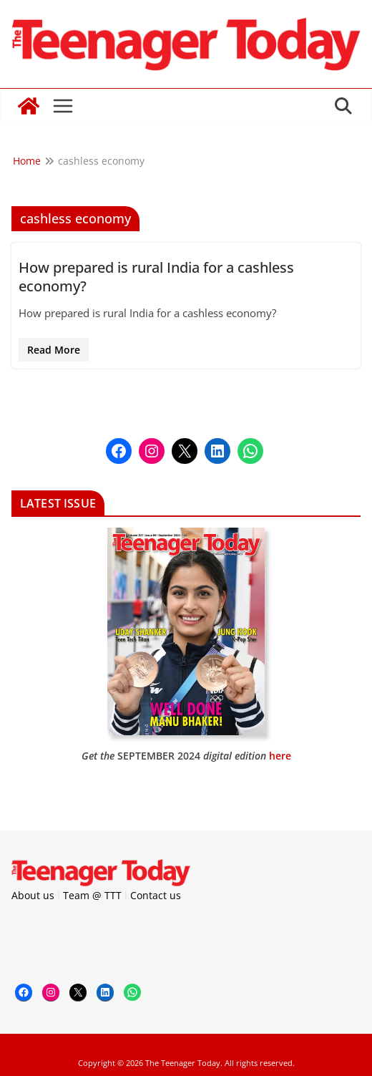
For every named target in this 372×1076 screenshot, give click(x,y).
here (280, 755)
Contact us (155, 895)
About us (32, 895)
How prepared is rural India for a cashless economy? (156, 277)
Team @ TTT (92, 895)
